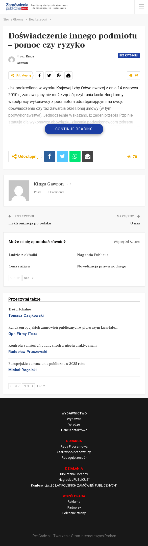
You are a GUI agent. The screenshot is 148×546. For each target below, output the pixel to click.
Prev (15, 278)
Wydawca (74, 419)
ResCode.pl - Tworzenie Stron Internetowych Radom (74, 536)
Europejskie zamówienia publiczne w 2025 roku (46, 364)
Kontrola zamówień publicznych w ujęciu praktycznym (52, 345)
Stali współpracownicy (74, 452)
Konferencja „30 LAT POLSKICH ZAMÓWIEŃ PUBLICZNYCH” (74, 485)
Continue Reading (74, 129)
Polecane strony (74, 513)
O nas (135, 223)
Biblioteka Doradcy (74, 474)
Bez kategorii (128, 55)
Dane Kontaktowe (74, 430)
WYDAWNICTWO (74, 413)
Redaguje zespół (74, 457)
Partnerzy (74, 507)
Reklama (74, 501)
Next (28, 278)
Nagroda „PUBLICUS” (74, 479)
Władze (74, 424)
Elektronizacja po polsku (29, 223)
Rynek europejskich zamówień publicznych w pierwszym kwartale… (63, 327)
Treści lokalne (19, 309)
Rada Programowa (74, 446)
